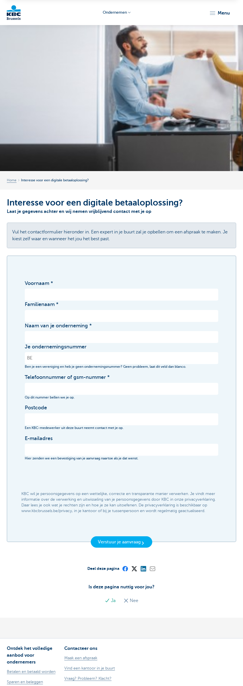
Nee (130, 600)
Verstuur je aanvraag (121, 542)
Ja (111, 600)
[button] (219, 13)
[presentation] (68, 476)
